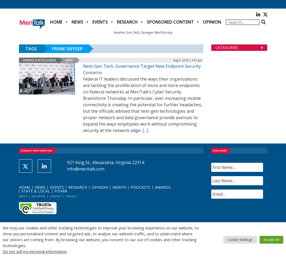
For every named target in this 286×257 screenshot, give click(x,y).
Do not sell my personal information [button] (35, 251)
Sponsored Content (170, 22)
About (23, 196)
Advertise (38, 196)
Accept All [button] (271, 239)
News (77, 22)
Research (127, 22)
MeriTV (119, 187)
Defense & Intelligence (39, 60)
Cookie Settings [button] (240, 239)
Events (100, 22)
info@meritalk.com (85, 169)
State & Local (35, 191)
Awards (163, 187)
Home (56, 22)
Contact (55, 196)
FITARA (60, 191)
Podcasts (140, 187)
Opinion (212, 22)
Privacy (71, 196)
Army (69, 60)
